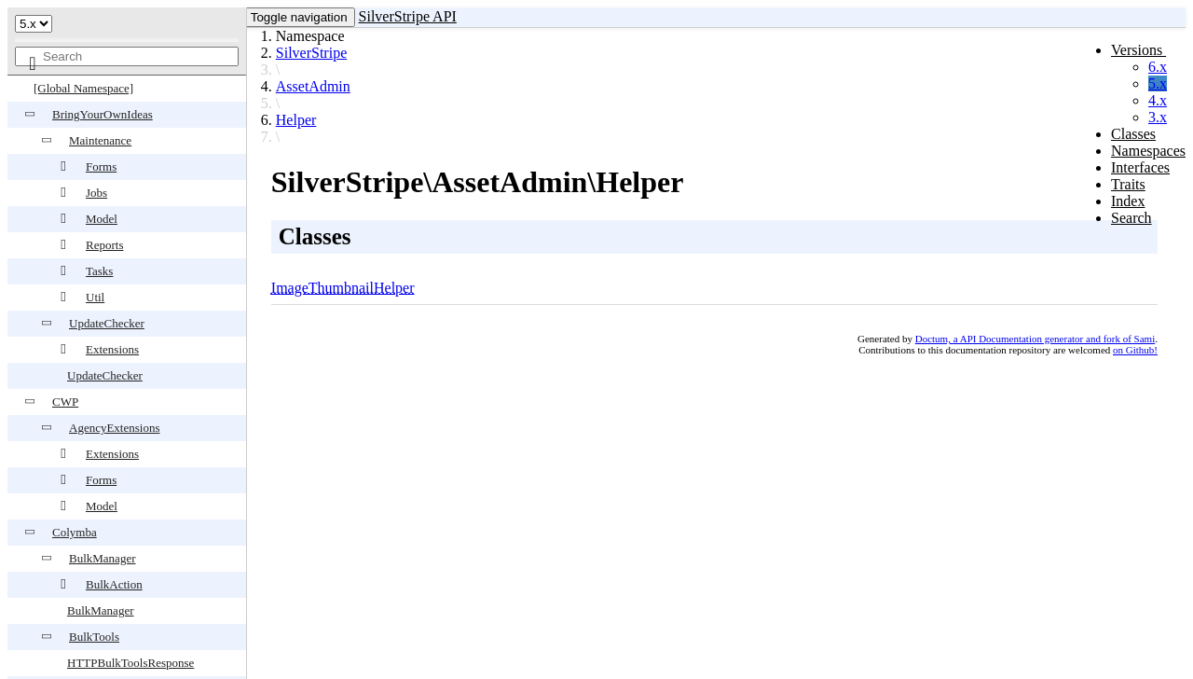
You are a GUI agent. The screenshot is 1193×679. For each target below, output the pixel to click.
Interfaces (1140, 167)
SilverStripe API (408, 16)
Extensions (112, 349)
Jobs (96, 193)
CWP (65, 402)
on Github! (1135, 349)
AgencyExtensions (114, 428)
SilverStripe (311, 53)
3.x (1157, 117)
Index (1128, 201)
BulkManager (102, 558)
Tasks (99, 271)
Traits (1128, 184)
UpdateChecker (106, 323)
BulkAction (114, 584)
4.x (1157, 100)
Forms (101, 166)
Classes (1133, 134)
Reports (104, 245)
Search (1131, 218)
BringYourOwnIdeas (102, 114)
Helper (296, 120)
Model (101, 219)
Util (95, 297)
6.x (1157, 67)
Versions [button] (1138, 50)
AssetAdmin (313, 86)
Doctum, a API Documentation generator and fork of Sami (1035, 338)
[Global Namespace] (83, 88)
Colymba (74, 532)
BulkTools (94, 637)
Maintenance (100, 140)
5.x (1157, 83)
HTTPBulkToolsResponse (130, 663)
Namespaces (1148, 151)
